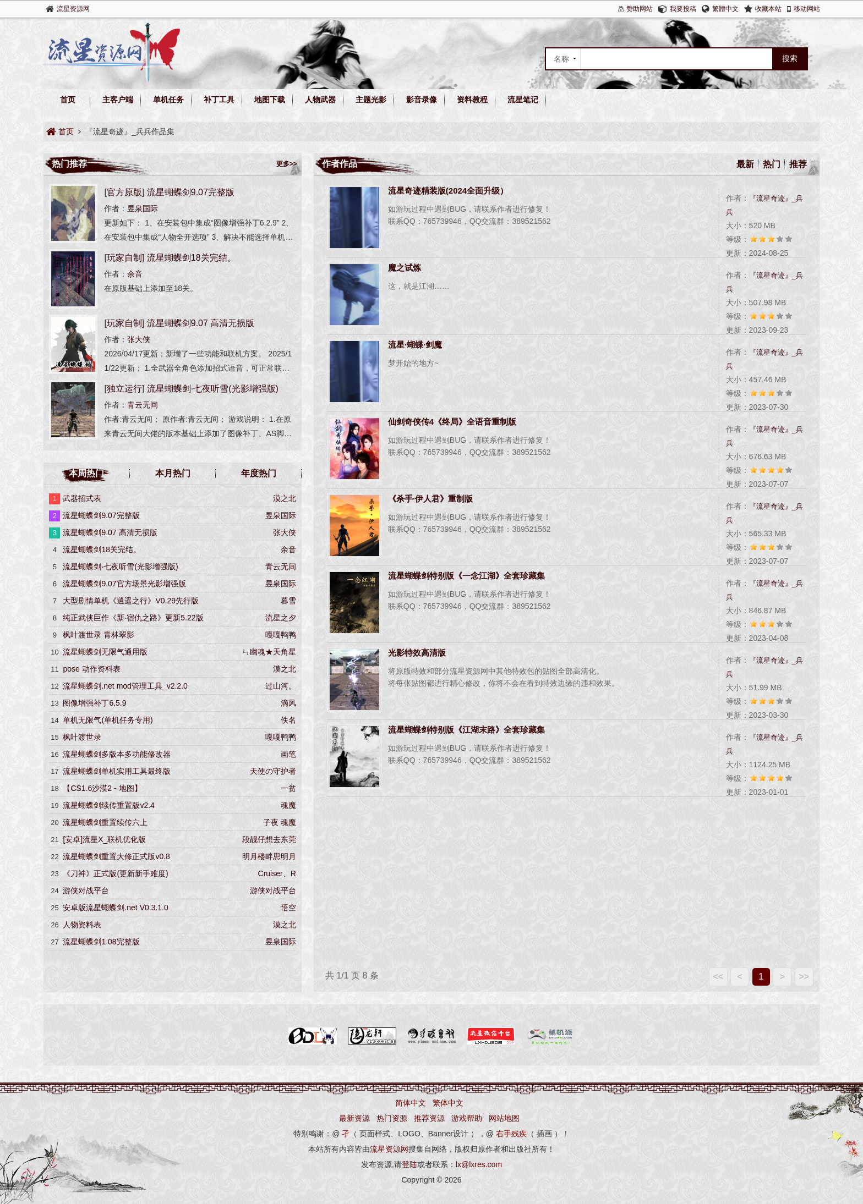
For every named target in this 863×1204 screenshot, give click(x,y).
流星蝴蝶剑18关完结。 (191, 257)
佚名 (288, 720)
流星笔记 (522, 99)
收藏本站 (768, 9)
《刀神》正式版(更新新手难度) (115, 873)
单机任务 (168, 99)
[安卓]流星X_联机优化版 (104, 839)
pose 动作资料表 (91, 668)
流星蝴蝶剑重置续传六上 (105, 822)
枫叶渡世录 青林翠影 (98, 634)
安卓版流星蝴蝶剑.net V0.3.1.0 (115, 907)
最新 (745, 164)
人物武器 (320, 99)
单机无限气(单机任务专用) (107, 720)
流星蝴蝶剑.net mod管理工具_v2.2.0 (125, 685)
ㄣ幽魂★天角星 (269, 651)
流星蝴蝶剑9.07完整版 (190, 192)
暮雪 (288, 600)
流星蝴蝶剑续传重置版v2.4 (108, 805)
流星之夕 (280, 617)
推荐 (798, 164)
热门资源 (391, 1118)
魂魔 (288, 805)
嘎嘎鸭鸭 (280, 634)
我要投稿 (683, 9)
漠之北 (284, 498)
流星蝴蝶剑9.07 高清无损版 (201, 323)
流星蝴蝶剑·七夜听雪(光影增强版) (212, 388)
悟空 (288, 907)
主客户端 (117, 99)
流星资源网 (73, 9)
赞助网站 (639, 9)
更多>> (286, 164)
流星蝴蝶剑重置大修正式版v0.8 (116, 856)
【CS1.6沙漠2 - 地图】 (102, 788)
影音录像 (421, 99)
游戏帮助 (466, 1118)
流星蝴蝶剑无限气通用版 (105, 651)
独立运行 (124, 388)
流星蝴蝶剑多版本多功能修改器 (117, 754)
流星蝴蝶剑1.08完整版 (101, 941)
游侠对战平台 (273, 890)
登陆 (409, 1164)
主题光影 (371, 99)
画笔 (288, 754)
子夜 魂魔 (279, 822)
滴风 (288, 703)
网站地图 (504, 1118)
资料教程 (472, 99)
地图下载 (269, 99)
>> (804, 976)
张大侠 (138, 339)
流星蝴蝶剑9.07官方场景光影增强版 (124, 583)
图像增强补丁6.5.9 (94, 703)
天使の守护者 (273, 771)
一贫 (288, 788)
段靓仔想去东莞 (269, 839)
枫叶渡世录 (82, 737)
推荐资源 (429, 1118)
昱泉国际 (142, 208)
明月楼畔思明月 (269, 856)
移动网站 (807, 9)
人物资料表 (82, 924)
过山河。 (280, 685)
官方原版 (124, 192)
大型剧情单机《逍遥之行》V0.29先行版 (131, 600)
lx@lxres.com (479, 1164)
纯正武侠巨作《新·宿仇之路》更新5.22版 (133, 617)
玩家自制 (124, 257)
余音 (135, 274)
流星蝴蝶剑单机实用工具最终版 (117, 771)
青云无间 (142, 404)
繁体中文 (448, 1102)
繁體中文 (725, 9)
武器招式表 (82, 498)
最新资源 (354, 1118)
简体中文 (410, 1102)
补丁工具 (219, 99)
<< (718, 976)
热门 (771, 164)
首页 (67, 99)
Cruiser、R (277, 873)
